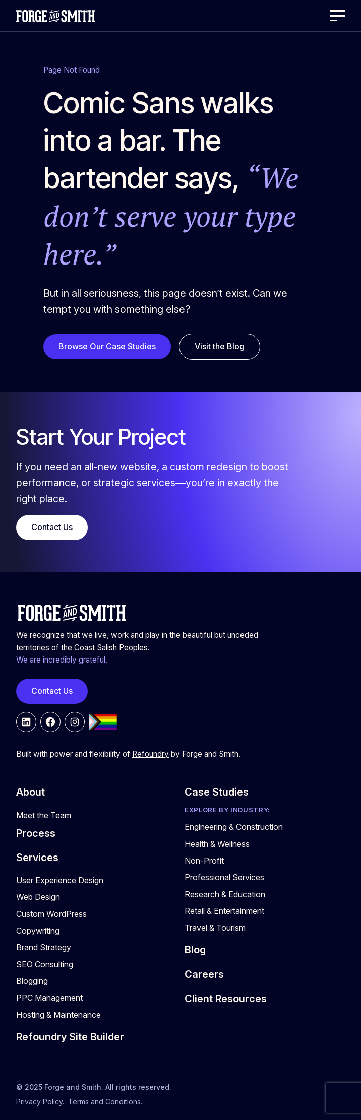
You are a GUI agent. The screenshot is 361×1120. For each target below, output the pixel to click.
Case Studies (217, 792)
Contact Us (52, 527)
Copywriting (37, 931)
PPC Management (49, 998)
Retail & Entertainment (224, 911)
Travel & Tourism (215, 928)
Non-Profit (204, 860)
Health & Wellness (217, 844)
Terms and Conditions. (105, 1101)
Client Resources (226, 999)
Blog (195, 950)
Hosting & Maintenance (58, 1015)
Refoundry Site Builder (70, 1037)
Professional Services (224, 877)
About (30, 792)
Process (35, 833)
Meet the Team (43, 815)
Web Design (38, 897)
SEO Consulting (44, 964)
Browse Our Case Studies (107, 346)
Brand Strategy (43, 947)
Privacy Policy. (40, 1101)
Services (37, 857)
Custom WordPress (51, 914)
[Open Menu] (337, 15)
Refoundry (150, 754)
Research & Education (225, 894)
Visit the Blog (220, 346)
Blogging (32, 981)
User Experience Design (59, 880)
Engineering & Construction (234, 827)
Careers (204, 974)
